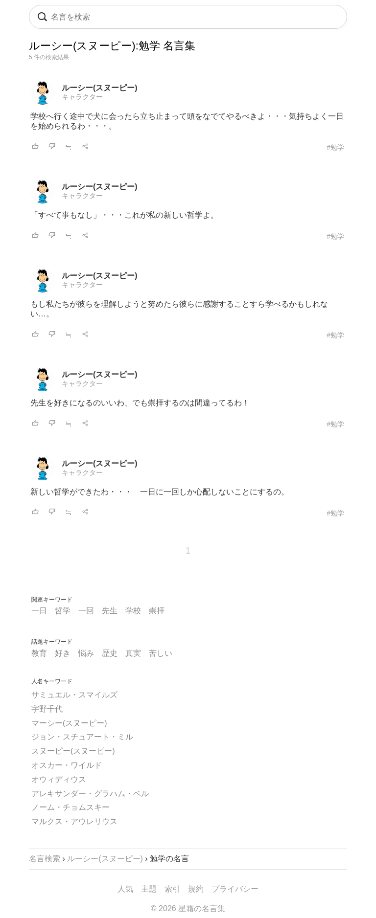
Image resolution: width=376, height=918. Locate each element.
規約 (196, 889)
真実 (133, 653)
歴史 (110, 653)
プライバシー (235, 889)
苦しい (160, 653)
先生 (110, 610)
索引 (172, 889)
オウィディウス (58, 779)
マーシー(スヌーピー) (69, 723)
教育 (39, 653)
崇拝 (156, 610)
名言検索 (44, 858)
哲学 (62, 610)
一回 (86, 610)
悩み (86, 653)
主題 (149, 889)
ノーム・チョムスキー (70, 807)
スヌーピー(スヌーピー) (73, 751)
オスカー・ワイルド (66, 765)
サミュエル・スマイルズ (74, 695)
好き (62, 653)
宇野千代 (47, 709)
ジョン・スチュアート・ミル (82, 737)
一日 (39, 610)
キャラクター (82, 97)
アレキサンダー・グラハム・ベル (90, 793)
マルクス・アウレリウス (74, 821)
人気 (125, 889)
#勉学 (335, 147)
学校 (133, 610)
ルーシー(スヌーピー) (100, 88)
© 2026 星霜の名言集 (188, 908)
